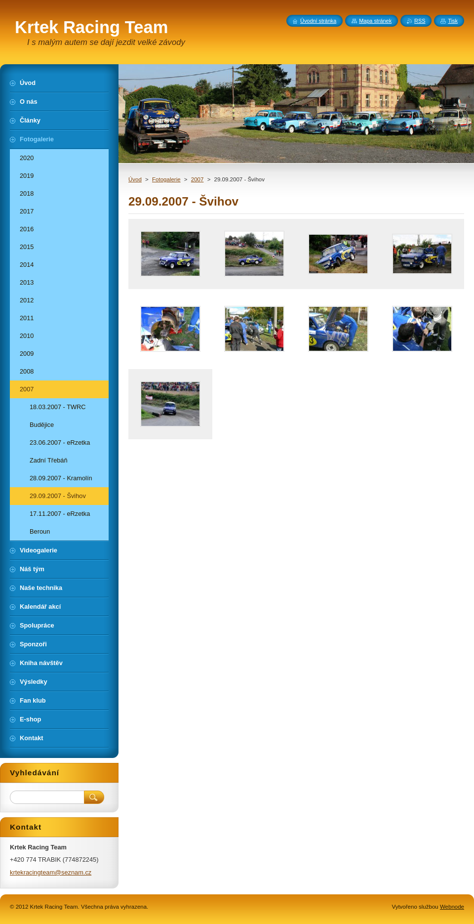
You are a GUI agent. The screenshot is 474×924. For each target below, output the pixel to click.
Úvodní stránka (318, 21)
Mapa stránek (375, 21)
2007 (197, 179)
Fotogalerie (166, 179)
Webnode (452, 907)
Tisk (453, 21)
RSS (419, 21)
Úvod (135, 179)
